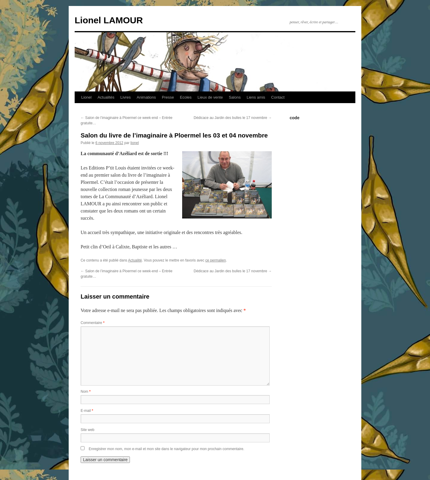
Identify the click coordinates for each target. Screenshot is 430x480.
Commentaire (93, 323)
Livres (125, 97)
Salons (235, 97)
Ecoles (186, 97)
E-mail (87, 411)
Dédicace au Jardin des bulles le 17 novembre (233, 118)
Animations (146, 97)
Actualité (135, 260)
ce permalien (215, 260)
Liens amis (256, 97)
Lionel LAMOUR (109, 20)
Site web (87, 430)
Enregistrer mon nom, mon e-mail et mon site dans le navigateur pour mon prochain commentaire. (166, 449)
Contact (278, 97)
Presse (168, 97)
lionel (134, 143)
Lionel (86, 97)
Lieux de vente (210, 97)
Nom (85, 391)
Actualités (106, 97)
